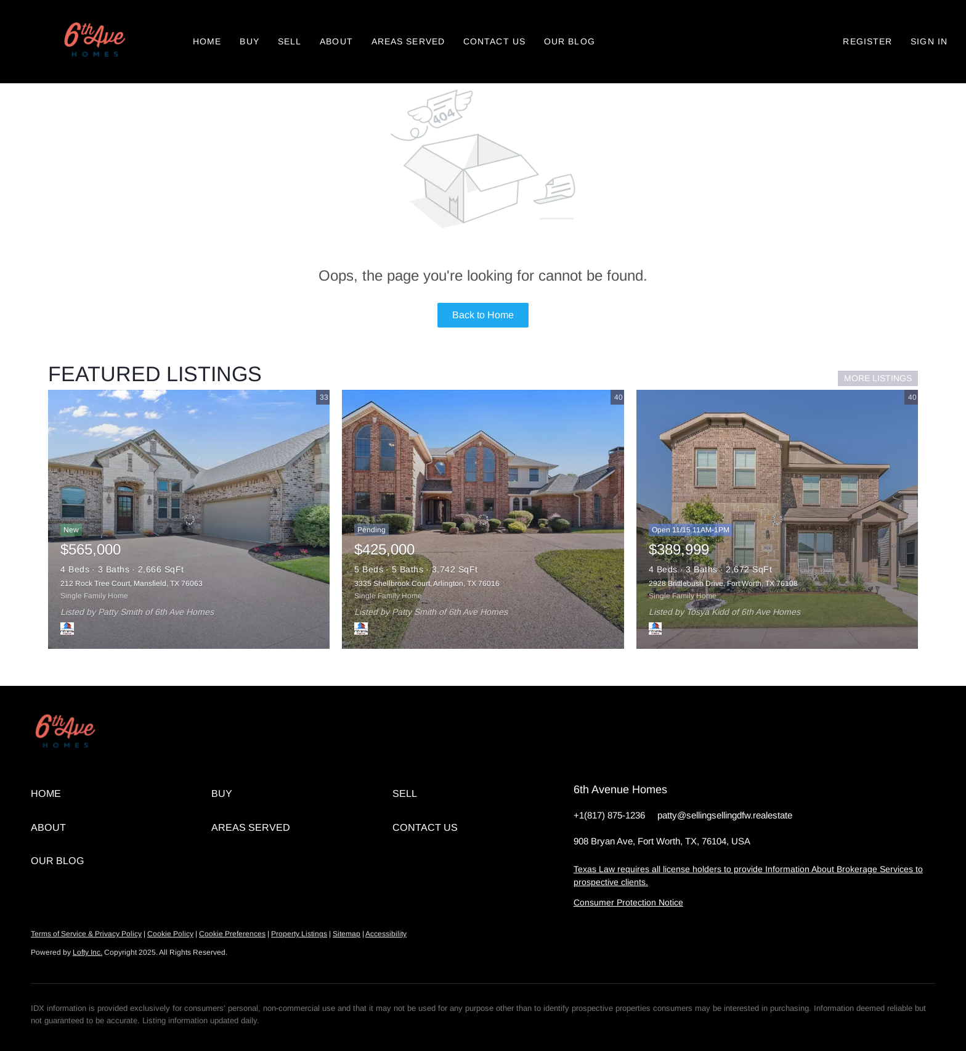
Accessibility (386, 933)
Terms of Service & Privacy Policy (86, 933)
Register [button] (867, 41)
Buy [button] (249, 41)
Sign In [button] (929, 41)
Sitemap (346, 933)
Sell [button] (289, 41)
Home (207, 41)
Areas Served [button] (408, 41)
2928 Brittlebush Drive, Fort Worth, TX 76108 (723, 583)
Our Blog (569, 41)
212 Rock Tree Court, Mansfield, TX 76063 (131, 583)
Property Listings (299, 933)
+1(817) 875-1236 (609, 815)
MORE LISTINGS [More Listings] (878, 378)
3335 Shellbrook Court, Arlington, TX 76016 (427, 583)
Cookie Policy (170, 933)
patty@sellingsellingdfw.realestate (724, 815)
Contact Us (494, 41)
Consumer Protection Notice (628, 902)
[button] (93, 41)
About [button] (336, 41)
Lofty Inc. (87, 952)
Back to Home (483, 315)
